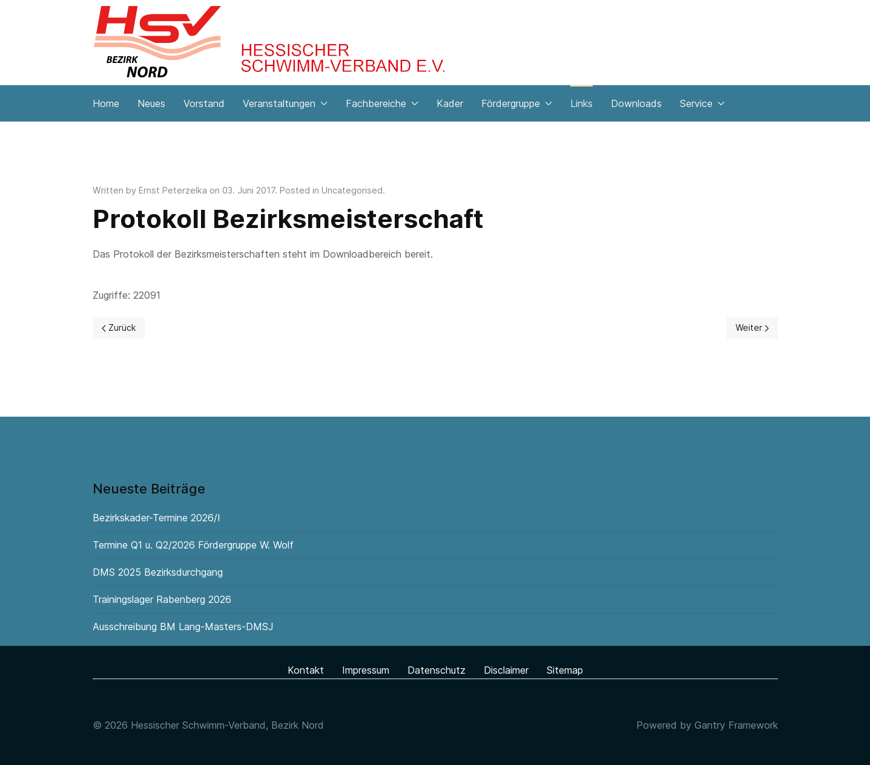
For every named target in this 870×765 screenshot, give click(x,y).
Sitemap (565, 670)
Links (581, 103)
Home (106, 103)
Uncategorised (352, 190)
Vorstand (204, 103)
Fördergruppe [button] (516, 103)
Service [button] (702, 103)
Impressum (365, 670)
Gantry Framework (736, 725)
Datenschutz (436, 670)
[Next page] (752, 328)
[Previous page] (119, 328)
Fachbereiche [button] (382, 103)
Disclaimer (506, 670)
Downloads (636, 103)
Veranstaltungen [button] (285, 103)
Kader (450, 103)
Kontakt (306, 670)
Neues (151, 103)
